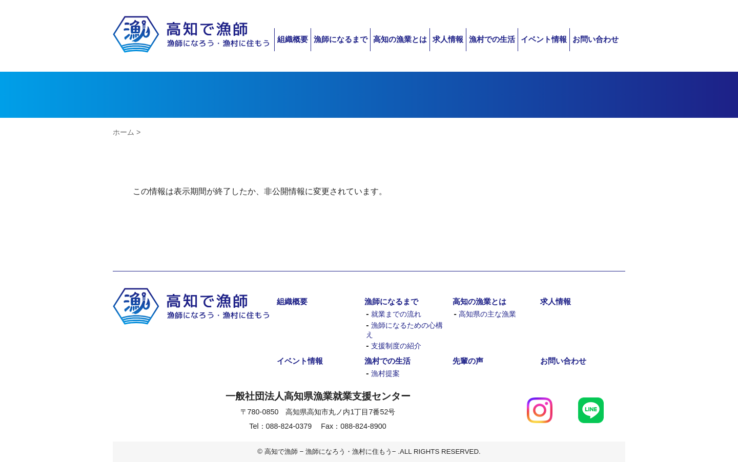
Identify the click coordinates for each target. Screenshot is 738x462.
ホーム (123, 132)
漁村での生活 (492, 39)
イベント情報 (544, 39)
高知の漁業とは (400, 39)
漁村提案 (385, 373)
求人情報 (448, 39)
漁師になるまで (340, 39)
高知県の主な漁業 (487, 314)
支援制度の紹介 (396, 346)
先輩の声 (468, 360)
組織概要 (292, 39)
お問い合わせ (595, 39)
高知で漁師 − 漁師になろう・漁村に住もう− (191, 34)
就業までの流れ (396, 314)
